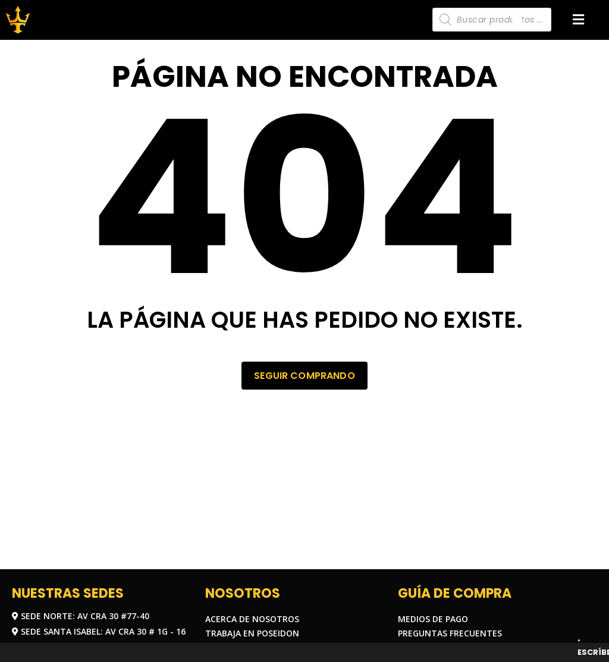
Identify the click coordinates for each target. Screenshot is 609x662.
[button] (578, 20)
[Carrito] (517, 19)
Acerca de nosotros (252, 619)
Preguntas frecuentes (450, 633)
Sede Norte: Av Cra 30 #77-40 (80, 616)
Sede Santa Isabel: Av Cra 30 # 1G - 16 (99, 631)
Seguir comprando (304, 375)
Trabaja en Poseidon (252, 633)
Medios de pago (433, 619)
